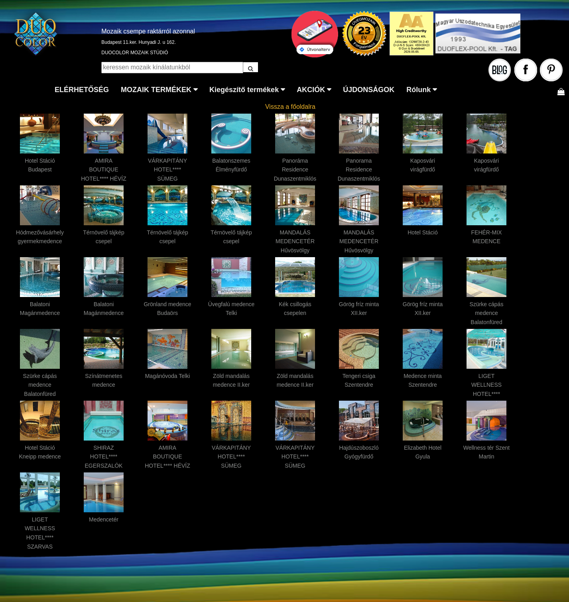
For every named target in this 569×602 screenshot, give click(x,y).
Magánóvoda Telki (167, 376)
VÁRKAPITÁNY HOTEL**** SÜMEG (167, 169)
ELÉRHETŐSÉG (82, 90)
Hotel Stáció (422, 232)
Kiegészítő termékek (244, 90)
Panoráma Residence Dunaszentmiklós (295, 169)
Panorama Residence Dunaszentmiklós (359, 169)
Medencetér (103, 519)
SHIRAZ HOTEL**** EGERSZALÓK (104, 457)
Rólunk (418, 90)
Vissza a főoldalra (290, 106)
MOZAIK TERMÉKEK (156, 90)
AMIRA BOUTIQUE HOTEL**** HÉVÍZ (103, 169)
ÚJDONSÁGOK (368, 90)
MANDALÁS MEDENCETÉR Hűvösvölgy (295, 241)
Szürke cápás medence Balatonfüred (487, 313)
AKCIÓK (311, 90)
